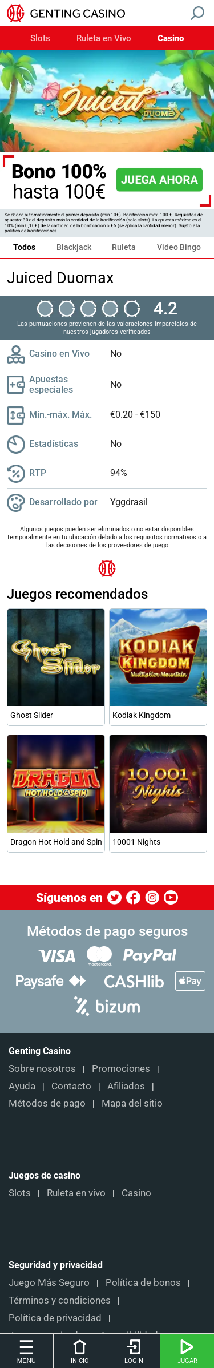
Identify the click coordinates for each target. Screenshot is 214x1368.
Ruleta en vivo (76, 1192)
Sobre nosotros (42, 1068)
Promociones (121, 1068)
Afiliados (126, 1086)
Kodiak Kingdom (141, 715)
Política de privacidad (55, 1317)
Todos (24, 247)
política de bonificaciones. (31, 230)
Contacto (71, 1086)
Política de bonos (143, 1282)
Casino (171, 38)
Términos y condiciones (60, 1300)
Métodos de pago (47, 1103)
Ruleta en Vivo (103, 38)
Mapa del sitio (132, 1103)
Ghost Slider (31, 715)
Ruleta (124, 247)
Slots (40, 38)
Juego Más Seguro (49, 1282)
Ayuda (22, 1086)
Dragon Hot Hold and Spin (56, 841)
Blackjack (73, 247)
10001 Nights (136, 841)
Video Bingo (179, 247)
